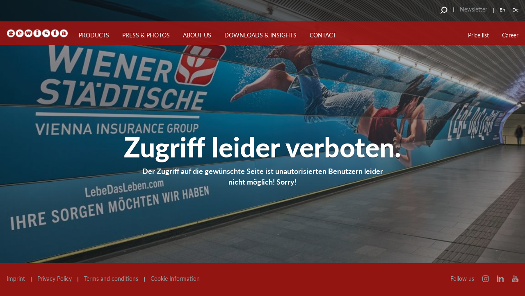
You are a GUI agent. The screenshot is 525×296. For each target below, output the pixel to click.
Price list (478, 35)
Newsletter (473, 9)
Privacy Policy (54, 278)
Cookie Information (175, 278)
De (515, 10)
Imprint (16, 278)
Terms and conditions (111, 278)
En (502, 10)
